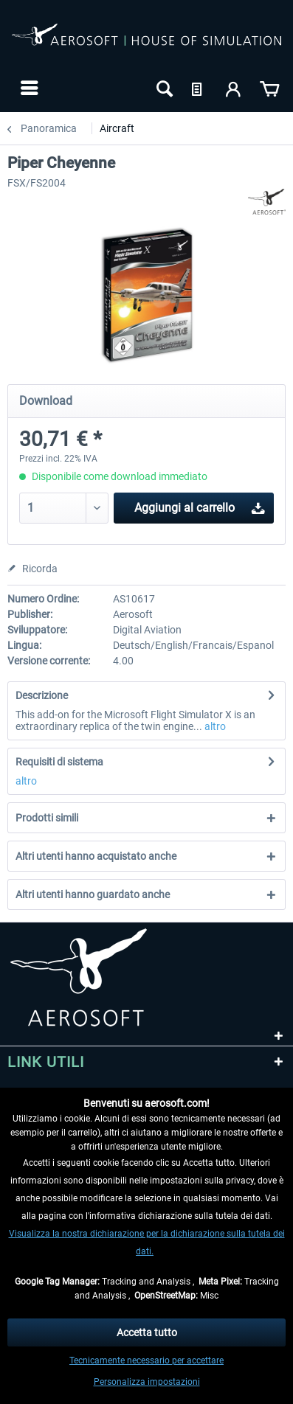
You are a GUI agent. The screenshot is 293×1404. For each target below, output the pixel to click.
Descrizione (41, 695)
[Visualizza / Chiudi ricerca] (163, 87)
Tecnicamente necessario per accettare (146, 1360)
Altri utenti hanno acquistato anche (95, 856)
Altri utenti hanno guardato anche (92, 894)
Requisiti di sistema (59, 762)
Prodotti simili (46, 818)
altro (214, 726)
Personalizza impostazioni (147, 1382)
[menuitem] (27, 87)
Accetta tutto (147, 1332)
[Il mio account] (234, 87)
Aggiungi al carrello (199, 505)
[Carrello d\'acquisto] (269, 87)
